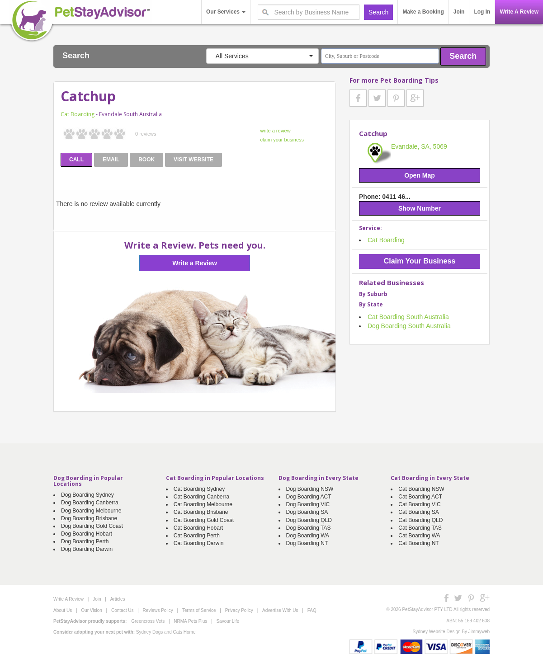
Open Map (419, 175)
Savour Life (227, 621)
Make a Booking (423, 12)
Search (463, 56)
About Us (62, 610)
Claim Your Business (420, 261)
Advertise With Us (280, 610)
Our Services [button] (226, 12)
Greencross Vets (148, 621)
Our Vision (91, 610)
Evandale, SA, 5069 (419, 146)
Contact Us (122, 610)
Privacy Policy (239, 610)
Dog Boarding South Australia (409, 325)
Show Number (419, 208)
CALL (76, 159)
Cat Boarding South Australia (408, 316)
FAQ (311, 610)
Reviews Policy (158, 610)
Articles (117, 599)
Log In (482, 12)
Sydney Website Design (437, 631)
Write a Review (194, 263)
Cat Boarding (77, 114)
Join (459, 12)
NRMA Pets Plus (190, 621)
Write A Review (519, 12)
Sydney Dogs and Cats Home (166, 632)
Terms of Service (199, 610)
